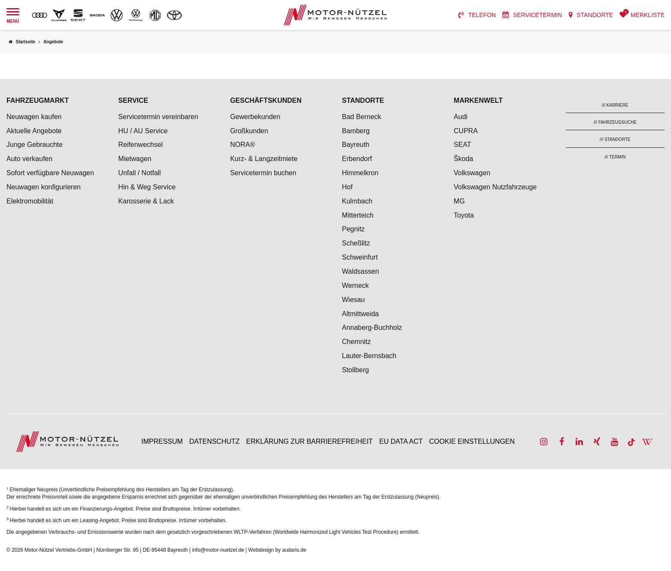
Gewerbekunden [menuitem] (255, 116)
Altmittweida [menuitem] (360, 313)
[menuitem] (477, 15)
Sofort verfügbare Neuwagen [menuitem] (50, 172)
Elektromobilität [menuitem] (29, 201)
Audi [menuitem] (460, 116)
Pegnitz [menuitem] (353, 229)
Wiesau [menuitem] (353, 299)
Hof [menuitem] (347, 187)
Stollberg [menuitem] (355, 370)
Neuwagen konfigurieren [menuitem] (43, 187)
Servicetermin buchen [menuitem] (263, 172)
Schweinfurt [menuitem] (360, 257)
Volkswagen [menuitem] (472, 172)
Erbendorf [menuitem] (357, 158)
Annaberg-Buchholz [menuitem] (372, 327)
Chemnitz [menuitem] (356, 341)
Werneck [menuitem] (355, 285)
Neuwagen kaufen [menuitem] (34, 116)
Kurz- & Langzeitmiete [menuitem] (263, 158)
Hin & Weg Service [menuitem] (146, 187)
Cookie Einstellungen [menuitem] (472, 441)
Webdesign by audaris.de (277, 550)
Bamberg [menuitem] (356, 131)
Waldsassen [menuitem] (360, 271)
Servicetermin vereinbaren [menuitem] (158, 116)
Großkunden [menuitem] (249, 131)
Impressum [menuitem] (162, 441)
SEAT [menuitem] (462, 144)
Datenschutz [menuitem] (214, 441)
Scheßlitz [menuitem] (356, 243)
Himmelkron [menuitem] (360, 172)
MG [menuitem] (459, 201)
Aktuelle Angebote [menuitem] (34, 131)
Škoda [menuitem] (463, 158)
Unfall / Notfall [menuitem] (139, 172)
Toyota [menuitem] (464, 215)
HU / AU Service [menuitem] (143, 131)
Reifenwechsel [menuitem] (140, 144)
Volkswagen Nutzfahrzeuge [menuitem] (495, 187)
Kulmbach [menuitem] (357, 201)
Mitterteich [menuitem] (358, 215)
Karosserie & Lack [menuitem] (146, 201)
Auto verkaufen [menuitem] (29, 158)
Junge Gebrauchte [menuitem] (34, 144)
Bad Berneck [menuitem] (361, 116)
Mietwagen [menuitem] (134, 158)
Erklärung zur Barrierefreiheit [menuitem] (309, 441)
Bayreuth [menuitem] (355, 144)
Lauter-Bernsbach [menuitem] (369, 355)
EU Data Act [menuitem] (401, 441)
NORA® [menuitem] (243, 144)
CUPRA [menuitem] (466, 131)
